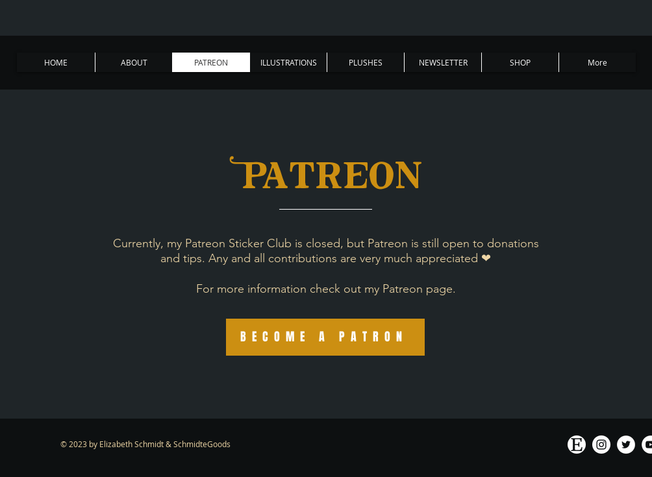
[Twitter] (626, 444)
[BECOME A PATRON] (325, 337)
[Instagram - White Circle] (601, 444)
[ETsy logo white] (577, 444)
